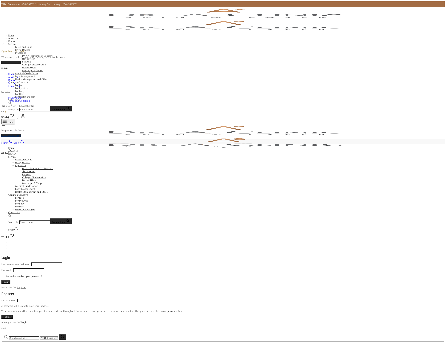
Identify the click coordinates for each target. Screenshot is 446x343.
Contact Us (14, 86)
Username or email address (16, 264)
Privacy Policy (15, 97)
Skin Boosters (28, 58)
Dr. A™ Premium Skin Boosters (37, 168)
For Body (19, 91)
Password (7, 270)
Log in (6, 282)
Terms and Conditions (19, 100)
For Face (19, 197)
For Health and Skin (25, 96)
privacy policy (174, 311)
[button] (10, 104)
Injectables (20, 52)
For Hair (19, 94)
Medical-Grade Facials (26, 73)
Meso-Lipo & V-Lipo (32, 70)
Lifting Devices (22, 162)
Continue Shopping (11, 135)
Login (24, 322)
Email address (9, 300)
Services (12, 44)
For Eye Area (21, 88)
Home (11, 35)
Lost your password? (31, 276)
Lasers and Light (23, 46)
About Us (13, 38)
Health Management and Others (31, 79)
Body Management (25, 76)
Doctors (12, 41)
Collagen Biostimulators (34, 64)
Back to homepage (11, 62)
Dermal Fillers (29, 67)
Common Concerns (18, 82)
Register (21, 287)
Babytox (26, 61)
